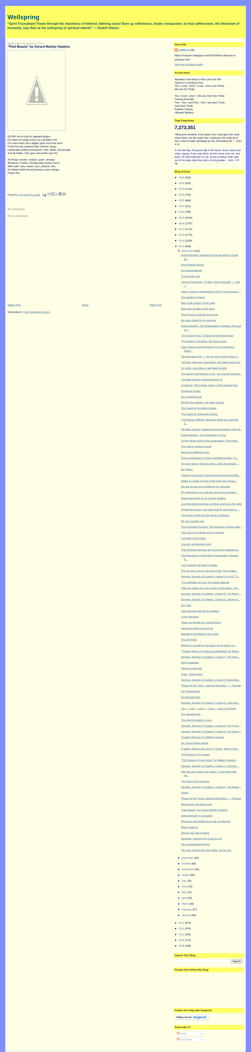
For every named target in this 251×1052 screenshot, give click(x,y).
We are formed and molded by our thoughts (205, 486)
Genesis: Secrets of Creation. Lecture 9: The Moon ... (211, 593)
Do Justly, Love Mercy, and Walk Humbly (204, 368)
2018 (181, 223)
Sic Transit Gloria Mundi (194, 743)
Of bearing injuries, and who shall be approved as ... (210, 509)
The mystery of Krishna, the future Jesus (204, 341)
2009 (181, 945)
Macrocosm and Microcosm (196, 804)
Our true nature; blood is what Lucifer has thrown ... (210, 463)
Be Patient (187, 469)
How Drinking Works (192, 264)
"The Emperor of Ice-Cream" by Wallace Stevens (208, 760)
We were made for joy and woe (198, 320)
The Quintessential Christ (195, 844)
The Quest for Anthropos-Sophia (199, 414)
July (184, 880)
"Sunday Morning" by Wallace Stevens (202, 737)
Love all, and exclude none (196, 544)
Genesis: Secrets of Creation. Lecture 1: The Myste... (211, 787)
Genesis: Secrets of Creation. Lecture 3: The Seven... (211, 731)
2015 (181, 240)
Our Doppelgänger (191, 270)
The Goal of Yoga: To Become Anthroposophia (207, 335)
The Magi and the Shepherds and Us (202, 379)
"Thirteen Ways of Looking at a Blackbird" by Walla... (210, 651)
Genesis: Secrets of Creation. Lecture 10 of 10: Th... (210, 576)
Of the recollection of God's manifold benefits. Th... (209, 458)
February (187, 909)
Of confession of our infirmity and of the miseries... (209, 492)
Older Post (156, 305)
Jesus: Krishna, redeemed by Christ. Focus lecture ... (211, 291)
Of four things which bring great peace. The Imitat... (210, 440)
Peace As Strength (191, 668)
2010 (181, 940)
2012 (181, 928)
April (184, 897)
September (188, 869)
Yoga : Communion (192, 674)
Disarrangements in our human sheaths (203, 498)
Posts (181, 1033)
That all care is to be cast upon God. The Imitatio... (209, 570)
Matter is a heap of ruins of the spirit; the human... (209, 481)
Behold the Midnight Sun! (195, 452)
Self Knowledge (190, 662)
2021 (181, 206)
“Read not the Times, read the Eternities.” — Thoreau (211, 798)
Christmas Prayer (191, 391)
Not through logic (190, 697)
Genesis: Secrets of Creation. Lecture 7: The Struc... (210, 656)
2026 (181, 177)
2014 (181, 246)
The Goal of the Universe (195, 781)
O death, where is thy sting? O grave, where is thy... (210, 748)
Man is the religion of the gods (198, 303)
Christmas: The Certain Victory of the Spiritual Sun (209, 385)
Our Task (186, 605)
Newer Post (14, 305)
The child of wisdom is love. (196, 720)
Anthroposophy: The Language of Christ (203, 435)
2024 (181, 188)
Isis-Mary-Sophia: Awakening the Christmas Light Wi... (211, 429)
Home (85, 305)
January (186, 915)
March (185, 903)
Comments (184, 1039)
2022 (181, 200)
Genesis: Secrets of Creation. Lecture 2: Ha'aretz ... (210, 766)
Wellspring (23, 17)
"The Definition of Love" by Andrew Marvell (205, 582)
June (185, 886)
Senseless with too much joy (197, 628)
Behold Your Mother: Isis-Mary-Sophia (202, 402)
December (188, 250)
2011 (181, 934)
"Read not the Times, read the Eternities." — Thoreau (211, 685)
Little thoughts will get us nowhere (200, 611)
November (188, 857)
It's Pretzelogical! (190, 691)
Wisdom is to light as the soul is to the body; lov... (208, 645)
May (184, 892)
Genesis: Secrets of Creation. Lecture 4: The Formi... (211, 725)
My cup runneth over (192, 521)
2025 (181, 183)
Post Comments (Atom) (36, 312)
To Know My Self (190, 276)
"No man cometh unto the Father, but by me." (206, 850)
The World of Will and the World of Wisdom (205, 515)
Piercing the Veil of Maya (195, 832)
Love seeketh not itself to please (199, 565)
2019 (181, 217)
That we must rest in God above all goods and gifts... (211, 475)
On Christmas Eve (191, 396)
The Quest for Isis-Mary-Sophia (198, 408)
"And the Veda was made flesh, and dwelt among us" (211, 362)
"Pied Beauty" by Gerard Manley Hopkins (204, 810)
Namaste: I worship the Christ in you (201, 838)
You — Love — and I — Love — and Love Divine (208, 708)
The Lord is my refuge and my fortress (202, 532)
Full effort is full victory (193, 538)
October (186, 863)
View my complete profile (189, 64)
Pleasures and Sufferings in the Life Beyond (206, 821)
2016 (181, 234)
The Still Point (189, 639)
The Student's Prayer (193, 297)
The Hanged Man (191, 714)
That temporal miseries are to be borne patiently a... (210, 549)
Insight (184, 792)
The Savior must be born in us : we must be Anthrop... (211, 373)
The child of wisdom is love (196, 446)
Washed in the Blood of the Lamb (200, 634)
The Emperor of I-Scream (195, 754)
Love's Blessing (190, 616)
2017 (181, 229)
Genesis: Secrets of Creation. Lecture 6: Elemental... (210, 679)
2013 (181, 922)
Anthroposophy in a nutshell (196, 815)
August (186, 874)
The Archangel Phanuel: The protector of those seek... (211, 526)
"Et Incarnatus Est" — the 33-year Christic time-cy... (210, 356)
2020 (181, 211)
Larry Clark (186, 50)
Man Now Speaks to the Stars (198, 308)
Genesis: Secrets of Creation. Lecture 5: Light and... (210, 702)
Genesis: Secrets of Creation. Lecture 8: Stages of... (210, 599)
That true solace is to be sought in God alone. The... (210, 588)
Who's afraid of (189, 827)
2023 (181, 194)
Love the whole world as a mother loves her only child (211, 503)
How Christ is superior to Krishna (199, 314)
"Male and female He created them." (201, 622)
